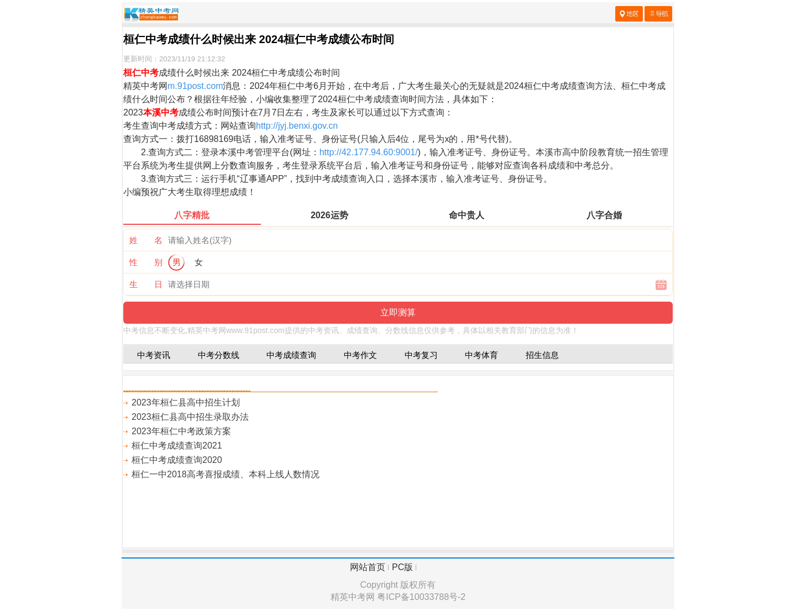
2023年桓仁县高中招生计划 (186, 402)
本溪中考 (161, 112)
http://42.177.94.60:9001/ (369, 152)
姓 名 (146, 240)
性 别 (146, 262)
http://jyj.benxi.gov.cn (297, 125)
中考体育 (481, 355)
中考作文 (360, 355)
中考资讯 (153, 355)
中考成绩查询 (291, 355)
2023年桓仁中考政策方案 (181, 431)
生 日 (146, 284)
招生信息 (542, 355)
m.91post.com (195, 86)
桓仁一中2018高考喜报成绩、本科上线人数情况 (226, 474)
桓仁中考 (141, 72)
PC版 (402, 567)
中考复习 (421, 355)
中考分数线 (218, 355)
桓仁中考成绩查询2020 (177, 460)
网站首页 (367, 567)
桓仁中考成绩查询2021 (177, 445)
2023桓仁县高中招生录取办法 (190, 417)
